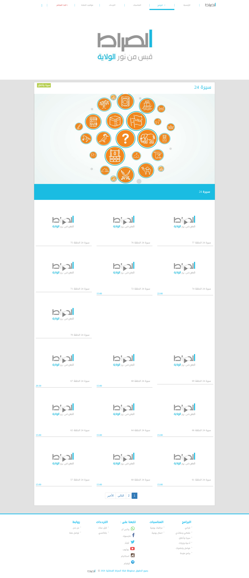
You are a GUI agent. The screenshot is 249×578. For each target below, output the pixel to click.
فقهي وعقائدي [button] (182, 533)
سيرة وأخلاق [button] (184, 538)
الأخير (110, 495)
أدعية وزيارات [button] (184, 543)
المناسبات (137, 5)
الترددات (112, 5)
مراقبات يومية (156, 528)
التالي (121, 495)
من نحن (76, 528)
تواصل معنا (74, 533)
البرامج (162, 5)
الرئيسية (186, 5)
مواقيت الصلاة (87, 5)
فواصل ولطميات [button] (183, 548)
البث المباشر (62, 5)
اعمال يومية (157, 533)
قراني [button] (187, 528)
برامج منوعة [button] (185, 553)
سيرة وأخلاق (44, 85)
